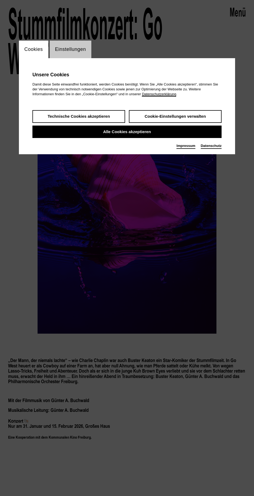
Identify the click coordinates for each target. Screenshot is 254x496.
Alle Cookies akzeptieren (127, 131)
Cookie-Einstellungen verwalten (175, 116)
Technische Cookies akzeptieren (79, 116)
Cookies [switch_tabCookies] (33, 49)
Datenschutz (211, 146)
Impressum (185, 146)
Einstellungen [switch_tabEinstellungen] (70, 49)
